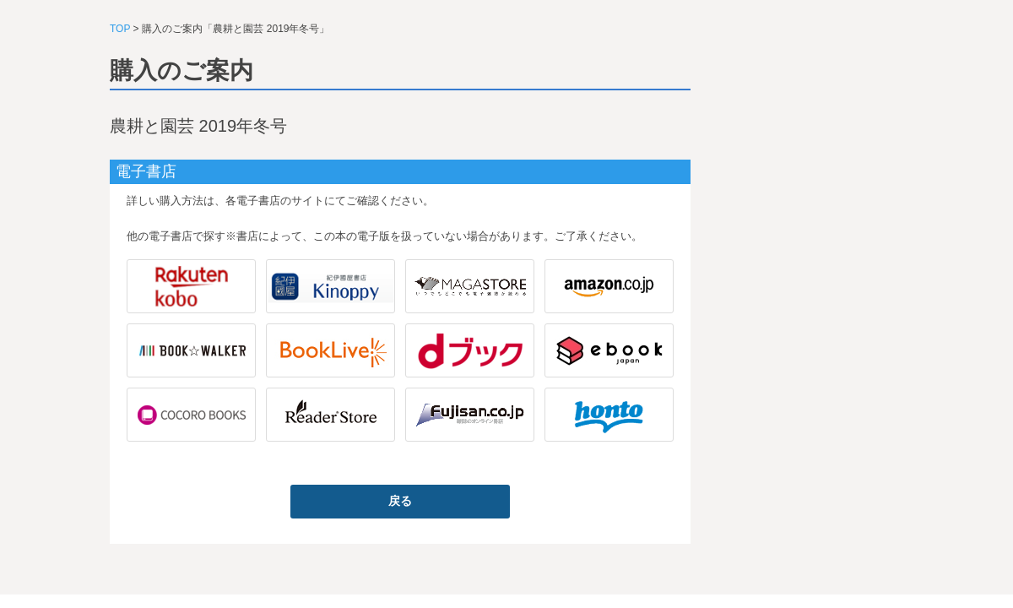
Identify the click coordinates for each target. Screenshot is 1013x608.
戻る (400, 501)
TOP (120, 29)
